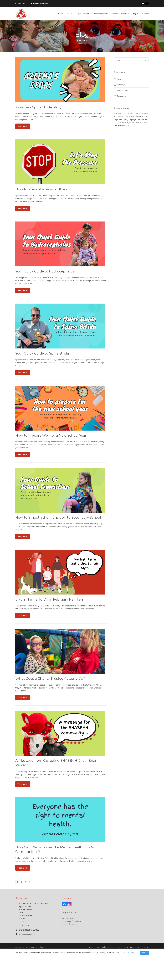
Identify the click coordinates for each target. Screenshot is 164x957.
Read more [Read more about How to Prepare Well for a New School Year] (22, 454)
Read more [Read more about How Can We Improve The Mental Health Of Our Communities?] (22, 868)
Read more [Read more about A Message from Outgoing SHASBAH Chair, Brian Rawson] (22, 784)
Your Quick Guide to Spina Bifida (42, 353)
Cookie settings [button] (129, 952)
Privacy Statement (70, 924)
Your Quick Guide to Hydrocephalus (44, 271)
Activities (120, 79)
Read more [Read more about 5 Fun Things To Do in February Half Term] (22, 615)
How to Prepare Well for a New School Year (50, 435)
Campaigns (121, 84)
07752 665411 (25, 925)
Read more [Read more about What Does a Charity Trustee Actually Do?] (22, 697)
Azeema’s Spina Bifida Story (38, 107)
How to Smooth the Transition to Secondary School (58, 517)
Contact (146, 947)
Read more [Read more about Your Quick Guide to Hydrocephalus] (22, 290)
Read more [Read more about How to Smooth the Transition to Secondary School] (22, 536)
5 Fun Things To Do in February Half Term (50, 599)
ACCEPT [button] (144, 953)
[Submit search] (146, 60)
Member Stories (123, 90)
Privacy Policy (135, 947)
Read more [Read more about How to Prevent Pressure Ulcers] (22, 208)
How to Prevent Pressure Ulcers (41, 189)
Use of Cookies (68, 918)
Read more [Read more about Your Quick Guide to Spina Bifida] (22, 372)
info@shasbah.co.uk (27, 934)
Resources (121, 96)
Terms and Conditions (71, 921)
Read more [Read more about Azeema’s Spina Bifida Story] (22, 126)
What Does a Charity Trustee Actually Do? (50, 678)
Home (91, 947)
